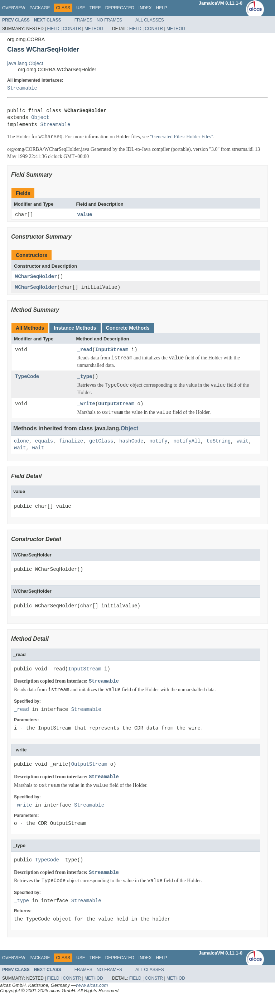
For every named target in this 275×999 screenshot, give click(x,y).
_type (84, 377)
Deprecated (119, 7)
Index (145, 7)
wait (243, 442)
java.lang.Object (25, 63)
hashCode (131, 442)
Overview (13, 7)
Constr (72, 28)
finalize (71, 442)
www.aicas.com (92, 986)
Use (80, 7)
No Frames (109, 20)
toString (219, 442)
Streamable (22, 88)
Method (94, 28)
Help (161, 7)
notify (158, 442)
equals (44, 442)
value (84, 214)
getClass (101, 442)
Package (39, 7)
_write (86, 404)
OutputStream (116, 404)
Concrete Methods (128, 328)
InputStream (111, 350)
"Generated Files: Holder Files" (181, 137)
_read (84, 350)
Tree (95, 7)
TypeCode (27, 377)
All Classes (149, 20)
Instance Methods (75, 328)
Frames (83, 20)
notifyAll (187, 442)
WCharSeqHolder (36, 276)
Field (53, 28)
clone (21, 442)
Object (40, 117)
